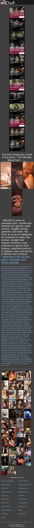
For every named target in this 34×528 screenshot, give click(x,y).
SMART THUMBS (20, 477)
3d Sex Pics (4, 503)
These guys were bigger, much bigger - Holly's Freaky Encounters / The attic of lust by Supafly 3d (16, 294)
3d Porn (3, 517)
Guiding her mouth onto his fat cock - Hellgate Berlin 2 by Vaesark (16, 268)
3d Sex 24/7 (4, 488)
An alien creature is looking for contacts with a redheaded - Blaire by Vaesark (15, 275)
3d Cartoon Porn (23, 492)
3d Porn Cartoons (23, 481)
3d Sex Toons (22, 514)
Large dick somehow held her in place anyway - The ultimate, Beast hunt (15, 323)
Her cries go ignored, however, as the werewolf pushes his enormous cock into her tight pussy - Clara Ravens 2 (16, 347)
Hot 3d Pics (21, 495)
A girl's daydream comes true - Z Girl (16, 361)
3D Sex (23, 524)
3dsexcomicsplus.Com (7, 481)
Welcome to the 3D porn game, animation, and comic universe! (15, 259)
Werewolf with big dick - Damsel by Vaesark (13, 266)
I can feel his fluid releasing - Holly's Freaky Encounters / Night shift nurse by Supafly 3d (16, 286)
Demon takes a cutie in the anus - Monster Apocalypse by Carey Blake (16, 317)
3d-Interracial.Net (23, 488)
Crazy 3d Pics (5, 499)
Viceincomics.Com (6, 510)
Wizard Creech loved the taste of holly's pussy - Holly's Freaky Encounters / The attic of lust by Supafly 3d (16, 290)
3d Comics (4, 495)
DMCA (13, 524)
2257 (10, 524)
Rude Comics (22, 499)
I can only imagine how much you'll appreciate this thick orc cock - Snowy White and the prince (16, 339)
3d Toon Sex (4, 514)
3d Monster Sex (5, 484)
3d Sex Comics (5, 506)
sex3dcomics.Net (6, 492)
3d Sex (20, 510)
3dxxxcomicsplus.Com (24, 484)
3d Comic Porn (22, 506)
